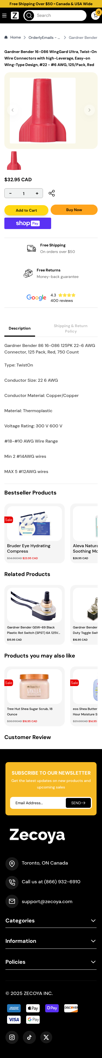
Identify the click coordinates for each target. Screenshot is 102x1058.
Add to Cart (26, 210)
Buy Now (74, 209)
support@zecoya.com (47, 901)
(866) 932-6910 (62, 881)
